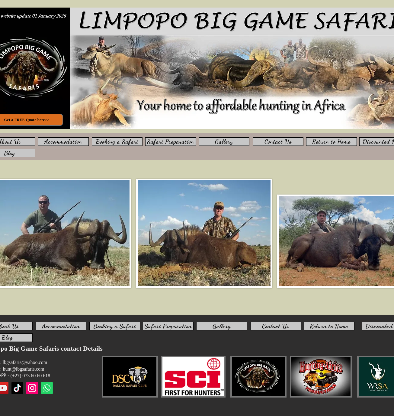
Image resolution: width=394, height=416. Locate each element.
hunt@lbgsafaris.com (23, 369)
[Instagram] (32, 388)
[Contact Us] (278, 141)
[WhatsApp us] (47, 388)
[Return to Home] (331, 141)
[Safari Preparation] (170, 141)
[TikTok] (17, 388)
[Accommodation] (63, 141)
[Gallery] (224, 141)
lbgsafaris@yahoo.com (25, 362)
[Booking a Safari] (117, 141)
